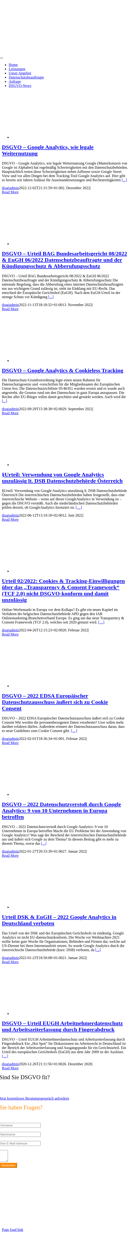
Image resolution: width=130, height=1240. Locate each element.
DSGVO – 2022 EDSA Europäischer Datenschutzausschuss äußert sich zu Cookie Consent (55, 702)
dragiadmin (10, 188)
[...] (124, 180)
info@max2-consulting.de (31, 1208)
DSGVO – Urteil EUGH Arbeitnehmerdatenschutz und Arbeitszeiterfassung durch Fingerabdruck (62, 1026)
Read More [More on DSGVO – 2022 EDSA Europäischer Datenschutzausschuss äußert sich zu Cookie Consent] (10, 743)
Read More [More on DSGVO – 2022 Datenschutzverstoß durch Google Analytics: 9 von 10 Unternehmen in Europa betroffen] (10, 855)
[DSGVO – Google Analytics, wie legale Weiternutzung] (48, 137)
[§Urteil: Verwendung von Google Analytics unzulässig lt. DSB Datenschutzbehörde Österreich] (48, 465)
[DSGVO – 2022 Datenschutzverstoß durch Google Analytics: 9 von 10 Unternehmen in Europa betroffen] (48, 794)
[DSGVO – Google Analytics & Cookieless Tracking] (48, 361)
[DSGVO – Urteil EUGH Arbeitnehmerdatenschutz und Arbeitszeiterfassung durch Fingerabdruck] (48, 1014)
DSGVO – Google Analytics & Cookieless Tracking (62, 370)
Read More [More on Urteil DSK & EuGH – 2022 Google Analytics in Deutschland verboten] (10, 962)
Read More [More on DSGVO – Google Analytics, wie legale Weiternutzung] (10, 192)
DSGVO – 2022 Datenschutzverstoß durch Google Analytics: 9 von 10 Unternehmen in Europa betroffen (61, 810)
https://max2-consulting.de (101, 1216)
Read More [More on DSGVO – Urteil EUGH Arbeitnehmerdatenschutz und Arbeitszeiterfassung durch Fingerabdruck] (10, 1068)
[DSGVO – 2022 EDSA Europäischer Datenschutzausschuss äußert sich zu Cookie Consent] (48, 686)
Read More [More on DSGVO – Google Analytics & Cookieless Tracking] (10, 413)
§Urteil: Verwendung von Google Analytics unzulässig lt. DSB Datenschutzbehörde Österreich (62, 478)
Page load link (12, 1232)
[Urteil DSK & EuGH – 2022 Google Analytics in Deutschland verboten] (48, 907)
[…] (79, 507)
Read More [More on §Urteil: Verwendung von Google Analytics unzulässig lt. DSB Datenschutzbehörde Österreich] (10, 519)
